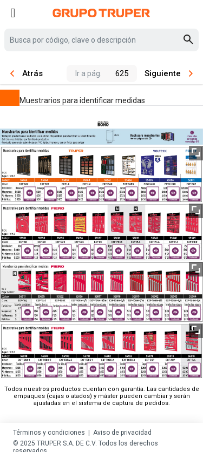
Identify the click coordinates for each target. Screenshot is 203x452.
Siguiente (169, 73)
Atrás (26, 73)
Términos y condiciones (49, 432)
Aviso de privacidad (122, 432)
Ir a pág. (88, 73)
